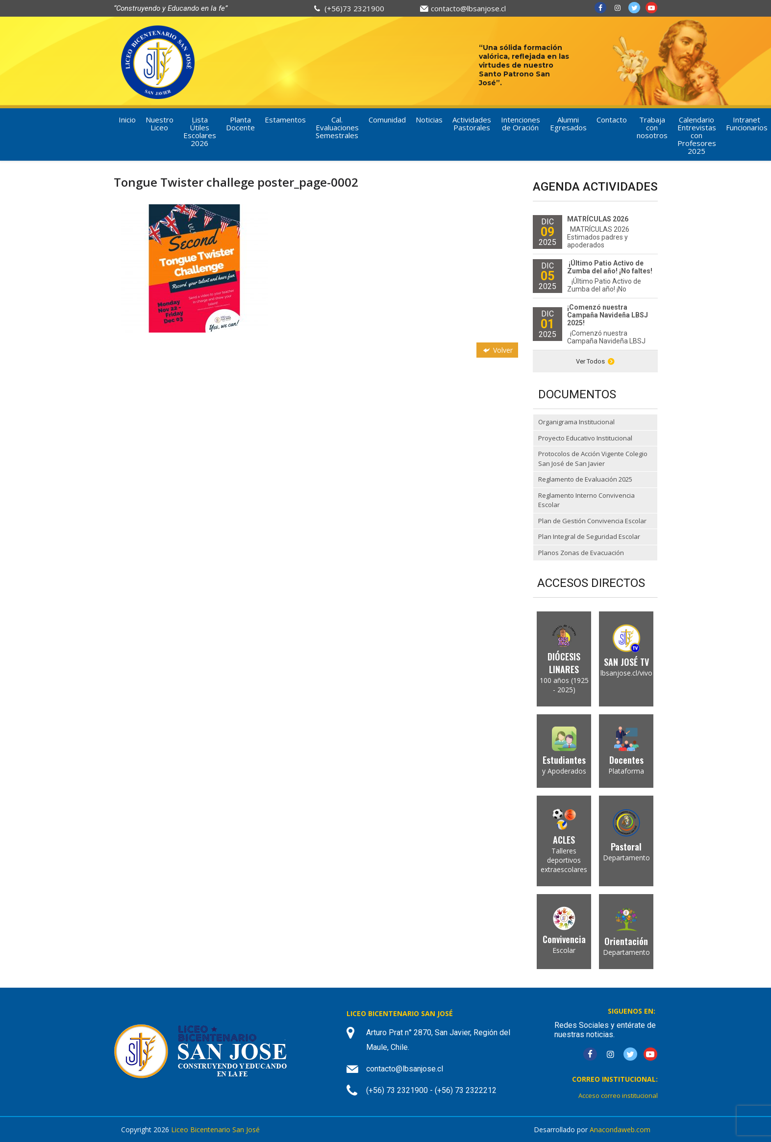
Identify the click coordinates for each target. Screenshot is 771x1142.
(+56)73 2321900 (354, 8)
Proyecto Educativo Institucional (585, 438)
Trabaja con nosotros (652, 127)
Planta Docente (240, 123)
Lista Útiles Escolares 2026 (199, 131)
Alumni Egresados (568, 123)
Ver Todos (595, 361)
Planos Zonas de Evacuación (581, 552)
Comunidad (387, 119)
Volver (497, 350)
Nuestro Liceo (160, 123)
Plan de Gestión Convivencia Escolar (592, 520)
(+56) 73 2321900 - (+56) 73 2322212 (431, 1090)
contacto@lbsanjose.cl (468, 8)
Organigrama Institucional (576, 421)
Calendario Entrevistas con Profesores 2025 (696, 135)
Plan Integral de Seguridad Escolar (589, 536)
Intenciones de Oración (520, 123)
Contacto (612, 119)
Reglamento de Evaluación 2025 (585, 479)
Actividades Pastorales (471, 123)
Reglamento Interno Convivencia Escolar (586, 500)
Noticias (429, 119)
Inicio (127, 119)
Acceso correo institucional (618, 1095)
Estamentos (285, 119)
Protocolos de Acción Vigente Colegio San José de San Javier (592, 458)
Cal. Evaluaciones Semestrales (337, 127)
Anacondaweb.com (620, 1129)
